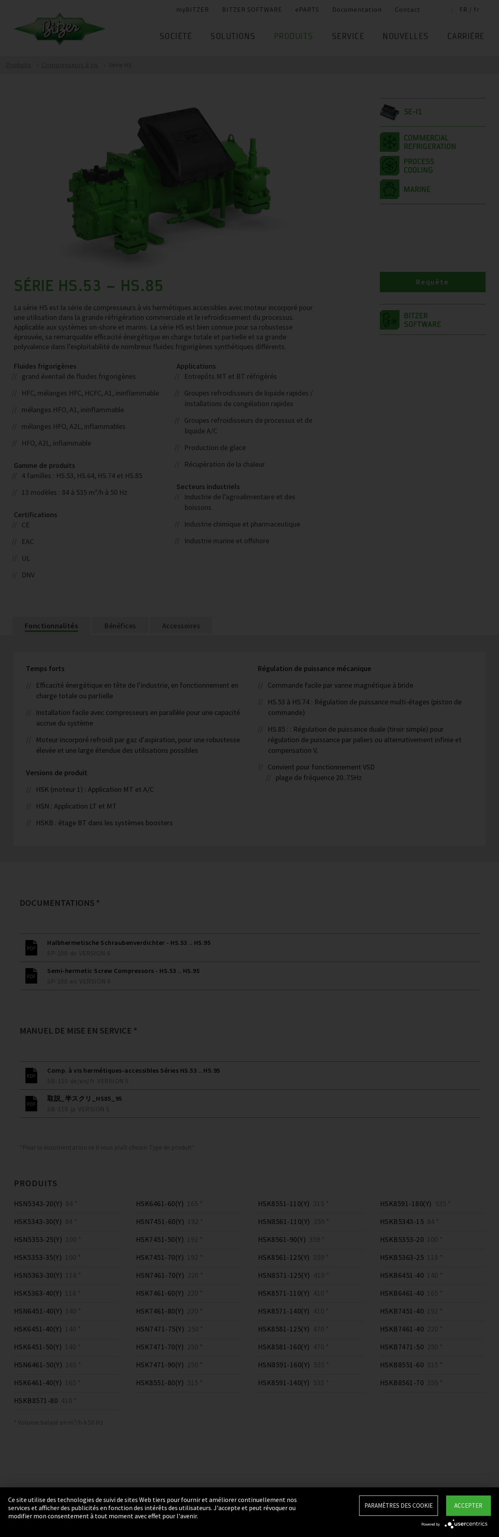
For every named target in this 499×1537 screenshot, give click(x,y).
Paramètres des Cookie (398, 1505)
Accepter (468, 1505)
